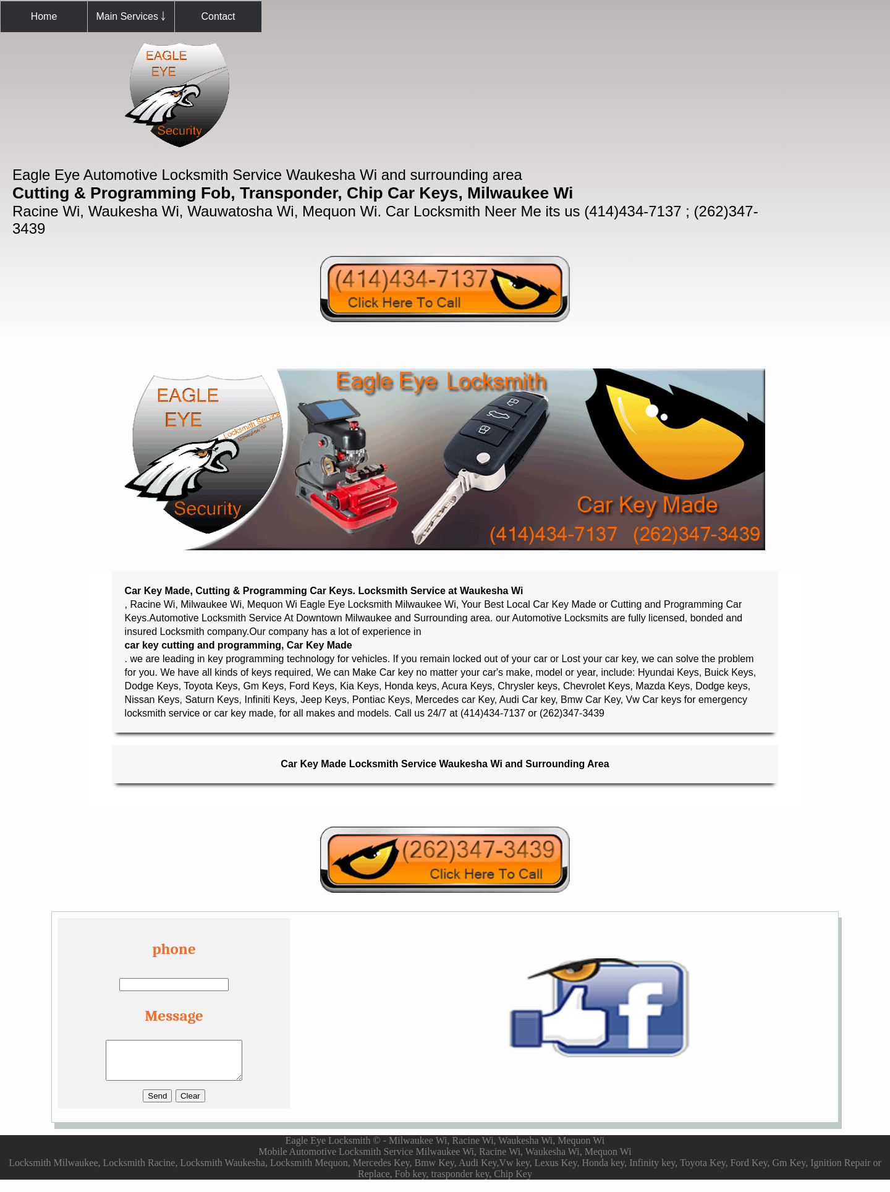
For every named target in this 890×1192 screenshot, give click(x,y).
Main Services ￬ (131, 16)
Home (44, 16)
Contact (218, 16)
